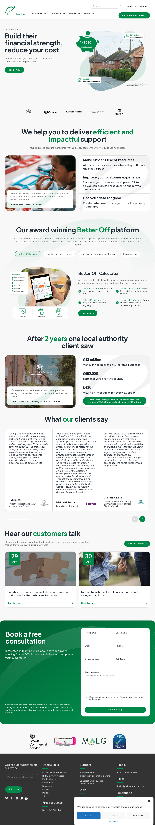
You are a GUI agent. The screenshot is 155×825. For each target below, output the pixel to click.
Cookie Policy (113, 822)
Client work (47, 782)
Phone (119, 646)
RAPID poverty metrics (53, 776)
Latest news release (127, 772)
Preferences (139, 815)
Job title (120, 659)
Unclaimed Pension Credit (54, 772)
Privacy (45, 793)
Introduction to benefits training (95, 776)
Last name (121, 633)
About (143, 6)
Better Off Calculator (52, 810)
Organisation (92, 659)
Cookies (46, 789)
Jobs (44, 796)
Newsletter (47, 786)
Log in (130, 6)
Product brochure (50, 779)
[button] (148, 800)
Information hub (87, 772)
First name (90, 633)
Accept (88, 815)
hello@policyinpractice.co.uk (131, 786)
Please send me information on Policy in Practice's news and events (116, 698)
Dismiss (114, 815)
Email (87, 646)
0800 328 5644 (87, 783)
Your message (92, 672)
